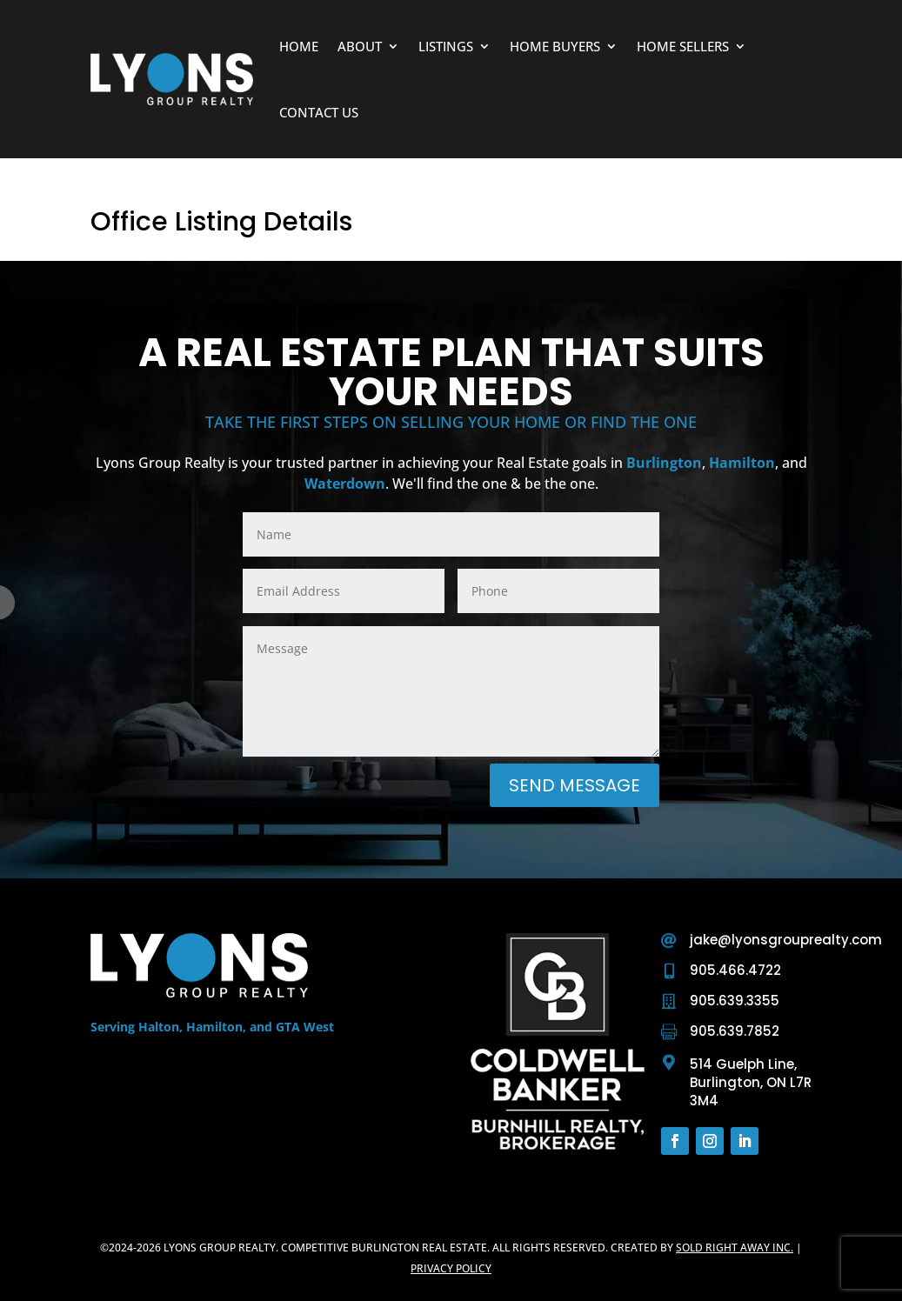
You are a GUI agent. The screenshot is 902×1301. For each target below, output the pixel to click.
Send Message (574, 785)
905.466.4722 (735, 970)
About (359, 46)
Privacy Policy (451, 1268)
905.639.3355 (734, 1000)
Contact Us (318, 112)
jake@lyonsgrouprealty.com (786, 940)
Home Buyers (555, 46)
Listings (445, 46)
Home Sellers (683, 46)
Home (298, 46)
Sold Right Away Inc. (734, 1247)
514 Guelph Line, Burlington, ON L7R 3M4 (751, 1082)
